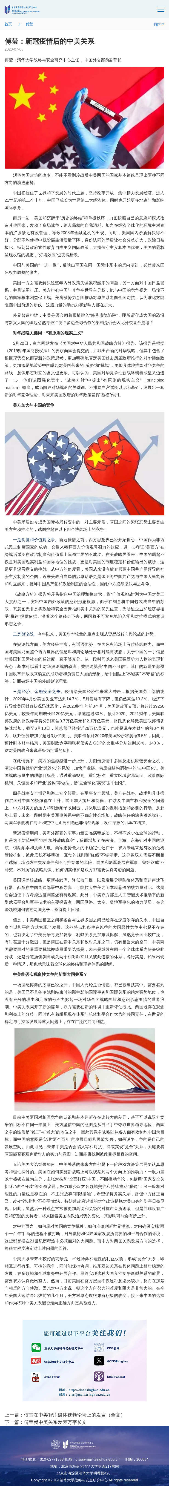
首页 (8, 24)
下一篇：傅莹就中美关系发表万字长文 (46, 1422)
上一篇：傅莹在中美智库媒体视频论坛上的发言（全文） (65, 1415)
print (159, 24)
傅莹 (29, 24)
